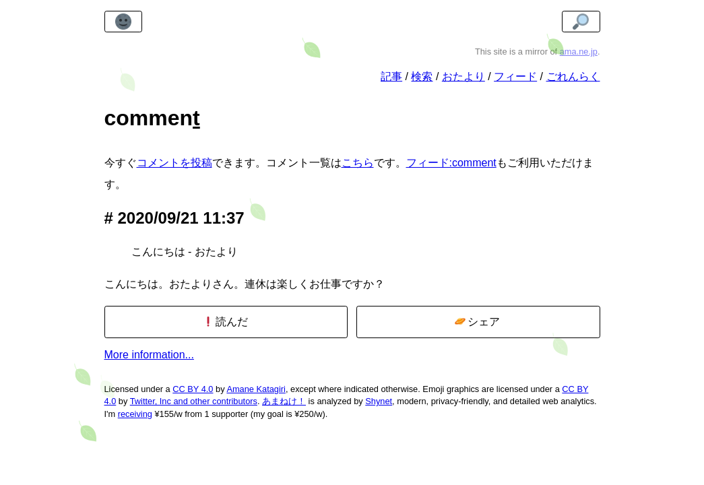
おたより (463, 76)
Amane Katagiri (256, 389)
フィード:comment (451, 162)
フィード (515, 76)
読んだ (225, 321)
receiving (135, 414)
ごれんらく (573, 76)
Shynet (378, 401)
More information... (149, 354)
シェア (477, 321)
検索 (422, 76)
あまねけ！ (284, 401)
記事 (391, 76)
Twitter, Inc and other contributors (193, 401)
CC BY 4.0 (192, 389)
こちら (358, 162)
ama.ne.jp (579, 51)
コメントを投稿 (174, 162)
